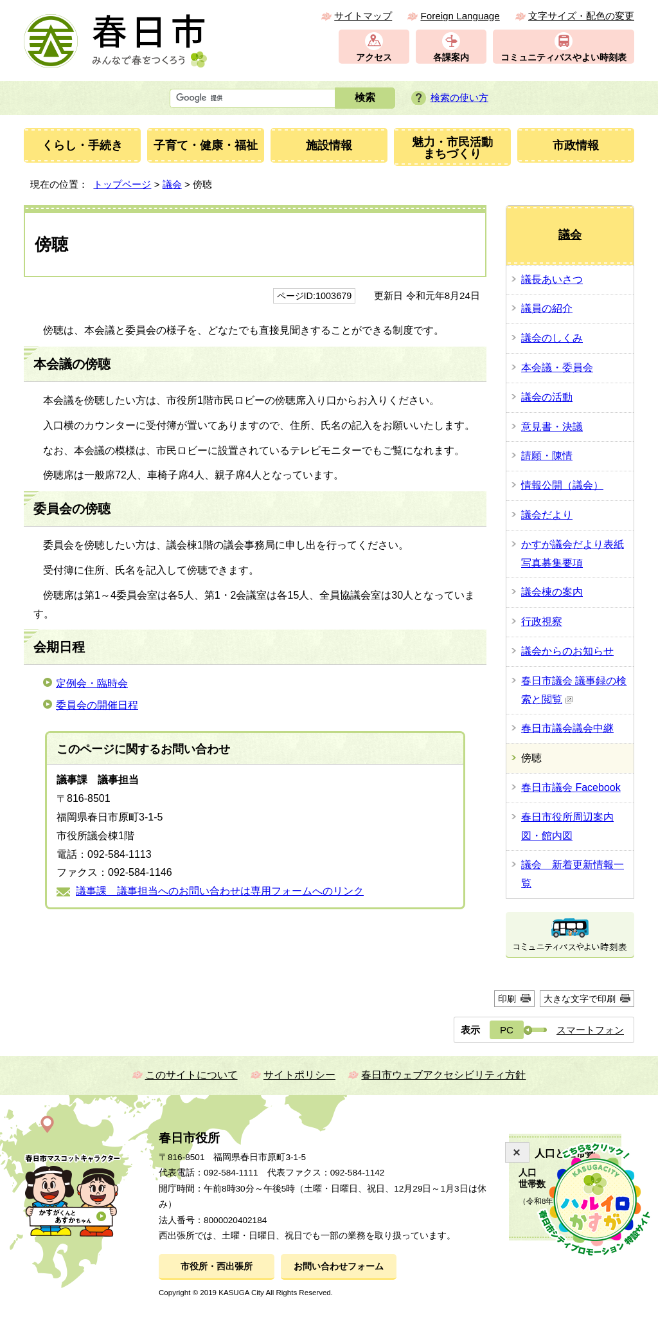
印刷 (507, 999)
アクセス (374, 57)
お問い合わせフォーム (339, 1266)
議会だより (547, 514)
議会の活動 (547, 397)
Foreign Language (459, 15)
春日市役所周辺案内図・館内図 (567, 826)
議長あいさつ (552, 279)
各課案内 (451, 57)
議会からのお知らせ (567, 651)
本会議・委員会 (557, 367)
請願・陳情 (547, 455)
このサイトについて (191, 1074)
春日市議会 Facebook (571, 787)
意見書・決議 (552, 426)
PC (506, 1029)
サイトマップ (363, 15)
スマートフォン (590, 1029)
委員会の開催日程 (97, 705)
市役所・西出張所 (217, 1266)
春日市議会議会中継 (567, 728)
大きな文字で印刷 (580, 999)
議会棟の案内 (552, 591)
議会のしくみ (552, 337)
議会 (172, 184)
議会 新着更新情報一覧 (572, 874)
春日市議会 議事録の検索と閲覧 (574, 690)
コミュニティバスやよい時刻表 (564, 57)
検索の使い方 (459, 97)
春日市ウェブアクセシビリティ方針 (443, 1074)
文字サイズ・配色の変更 (581, 15)
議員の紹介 (547, 308)
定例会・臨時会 (92, 683)
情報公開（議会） (562, 485)
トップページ (122, 184)
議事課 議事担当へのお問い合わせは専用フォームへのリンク (220, 890)
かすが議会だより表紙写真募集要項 (572, 553)
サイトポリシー (299, 1074)
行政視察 (541, 621)
